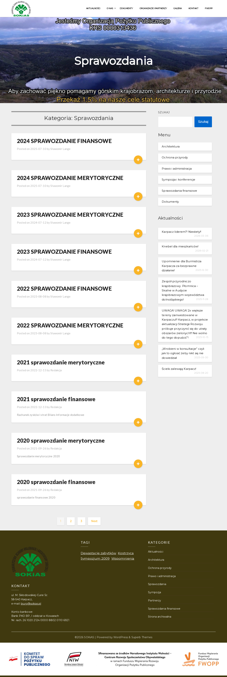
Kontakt (193, 8)
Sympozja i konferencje (178, 179)
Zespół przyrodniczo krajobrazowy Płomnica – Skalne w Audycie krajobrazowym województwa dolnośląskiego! (183, 290)
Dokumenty (126, 8)
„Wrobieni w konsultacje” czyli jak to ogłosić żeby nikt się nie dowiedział (183, 353)
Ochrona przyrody (175, 157)
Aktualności (93, 8)
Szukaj (164, 112)
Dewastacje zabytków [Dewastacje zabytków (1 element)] (98, 553)
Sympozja (154, 592)
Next (94, 521)
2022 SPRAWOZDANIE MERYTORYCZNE (70, 325)
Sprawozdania (157, 584)
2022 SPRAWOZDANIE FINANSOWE (64, 288)
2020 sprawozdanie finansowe (56, 481)
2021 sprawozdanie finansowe (56, 399)
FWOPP (209, 8)
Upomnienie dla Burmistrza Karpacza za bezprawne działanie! (181, 265)
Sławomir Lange (60, 148)
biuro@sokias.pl (31, 603)
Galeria (177, 8)
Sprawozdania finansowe (179, 190)
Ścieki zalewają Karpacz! (179, 369)
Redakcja (56, 370)
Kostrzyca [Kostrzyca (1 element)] (126, 553)
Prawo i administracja (177, 168)
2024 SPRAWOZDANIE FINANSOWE (64, 140)
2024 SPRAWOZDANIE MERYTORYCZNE (70, 177)
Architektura (171, 146)
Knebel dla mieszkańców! (180, 246)
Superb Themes (141, 637)
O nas (110, 8)
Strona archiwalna (159, 616)
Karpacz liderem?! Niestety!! (181, 231)
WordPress (120, 637)
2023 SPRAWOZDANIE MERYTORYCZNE (70, 214)
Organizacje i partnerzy (153, 8)
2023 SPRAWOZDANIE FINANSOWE (64, 251)
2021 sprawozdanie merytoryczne (61, 362)
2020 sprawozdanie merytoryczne (61, 440)
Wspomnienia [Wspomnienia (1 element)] (122, 558)
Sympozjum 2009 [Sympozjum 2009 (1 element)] (95, 558)
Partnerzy (154, 600)
